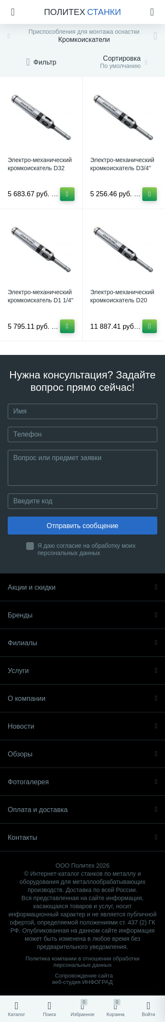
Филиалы (82, 643)
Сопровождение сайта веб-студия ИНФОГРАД (82, 978)
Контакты (82, 837)
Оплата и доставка (82, 809)
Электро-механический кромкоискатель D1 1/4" (40, 296)
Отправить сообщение (82, 525)
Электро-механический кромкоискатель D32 (40, 164)
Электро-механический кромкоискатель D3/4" (122, 164)
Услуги (82, 670)
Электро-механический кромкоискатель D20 (122, 296)
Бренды (82, 615)
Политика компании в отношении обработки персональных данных (83, 961)
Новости (82, 726)
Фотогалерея (82, 782)
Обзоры (82, 754)
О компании (82, 698)
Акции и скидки (82, 587)
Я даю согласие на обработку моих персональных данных (87, 549)
